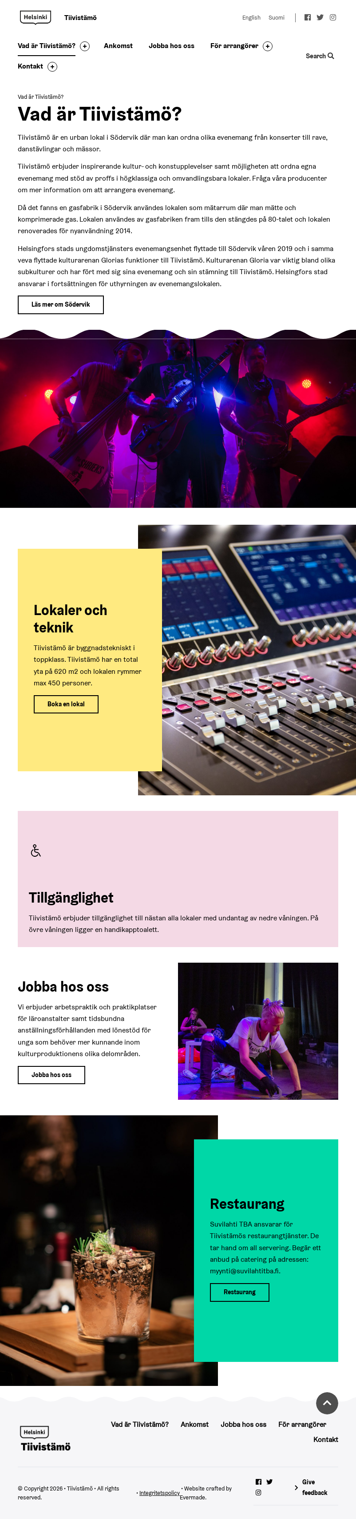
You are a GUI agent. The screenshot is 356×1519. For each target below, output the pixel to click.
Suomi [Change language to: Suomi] (277, 17)
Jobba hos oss (171, 45)
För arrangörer (234, 45)
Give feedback (315, 1487)
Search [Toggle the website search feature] (320, 56)
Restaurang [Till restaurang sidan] (240, 1292)
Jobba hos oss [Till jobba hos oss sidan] (51, 1075)
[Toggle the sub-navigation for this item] (82, 46)
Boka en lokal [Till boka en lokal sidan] (66, 704)
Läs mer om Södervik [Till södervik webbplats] (61, 304)
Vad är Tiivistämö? (46, 45)
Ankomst (118, 45)
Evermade (192, 1497)
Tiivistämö (35, 17)
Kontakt (30, 66)
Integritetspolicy (159, 1493)
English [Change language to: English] (251, 17)
